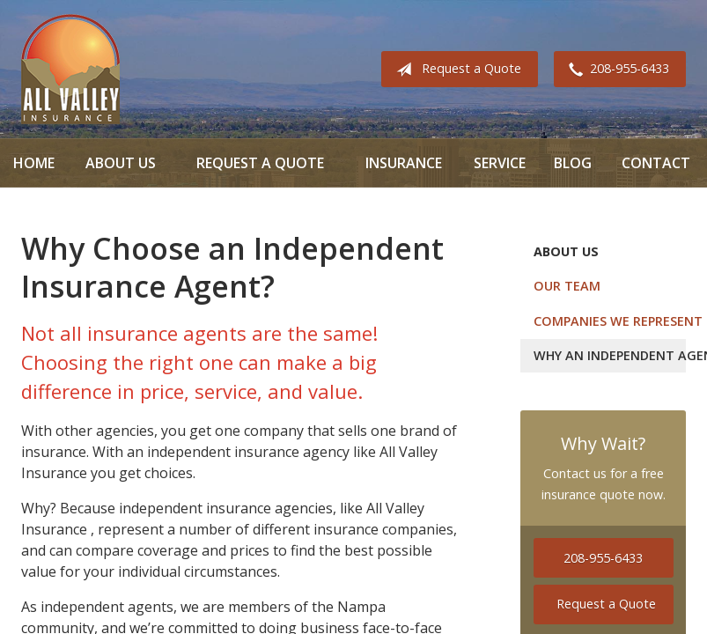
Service (500, 163)
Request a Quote (455, 69)
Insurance (403, 163)
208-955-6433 (615, 69)
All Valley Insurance (70, 69)
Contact (656, 163)
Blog (573, 163)
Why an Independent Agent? (610, 355)
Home (34, 163)
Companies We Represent (610, 321)
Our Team (567, 285)
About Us (120, 163)
